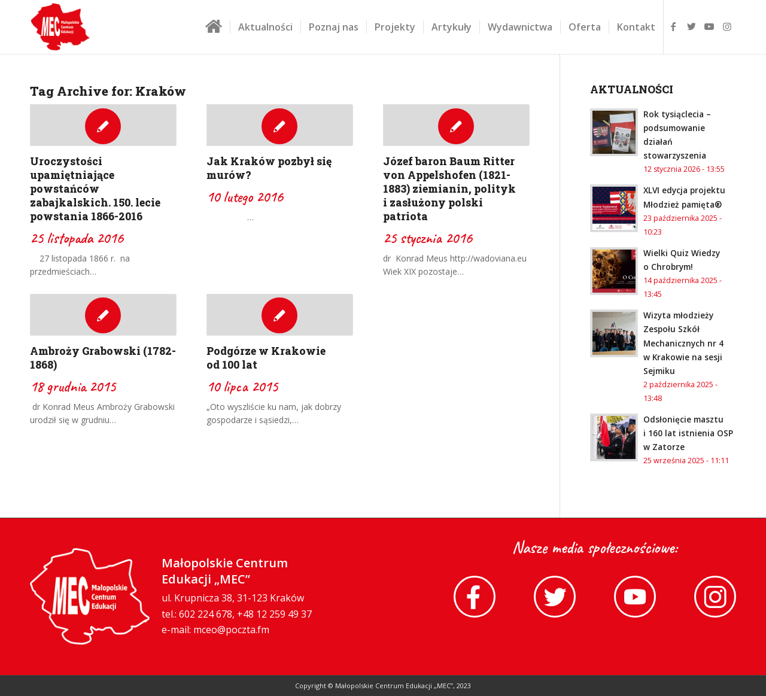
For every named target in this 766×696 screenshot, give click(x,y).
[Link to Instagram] (727, 26)
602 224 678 (205, 614)
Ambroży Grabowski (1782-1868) (103, 358)
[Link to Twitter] (691, 26)
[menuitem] (213, 31)
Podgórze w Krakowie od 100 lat (266, 358)
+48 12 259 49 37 (274, 614)
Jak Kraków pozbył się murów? (269, 168)
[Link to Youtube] (709, 26)
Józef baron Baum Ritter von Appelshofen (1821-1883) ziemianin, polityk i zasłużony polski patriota (449, 188)
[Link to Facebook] (673, 26)
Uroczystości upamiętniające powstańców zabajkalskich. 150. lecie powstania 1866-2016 (95, 188)
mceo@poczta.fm (231, 630)
